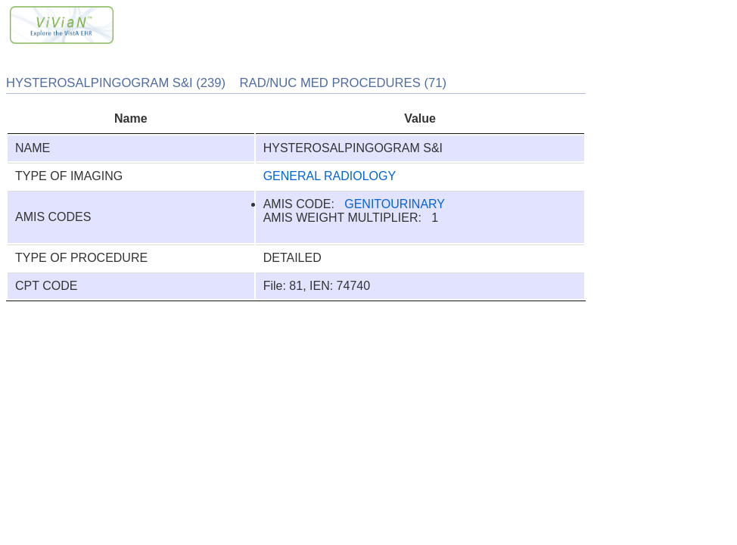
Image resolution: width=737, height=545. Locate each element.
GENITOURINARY (394, 204)
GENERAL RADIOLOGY (329, 176)
